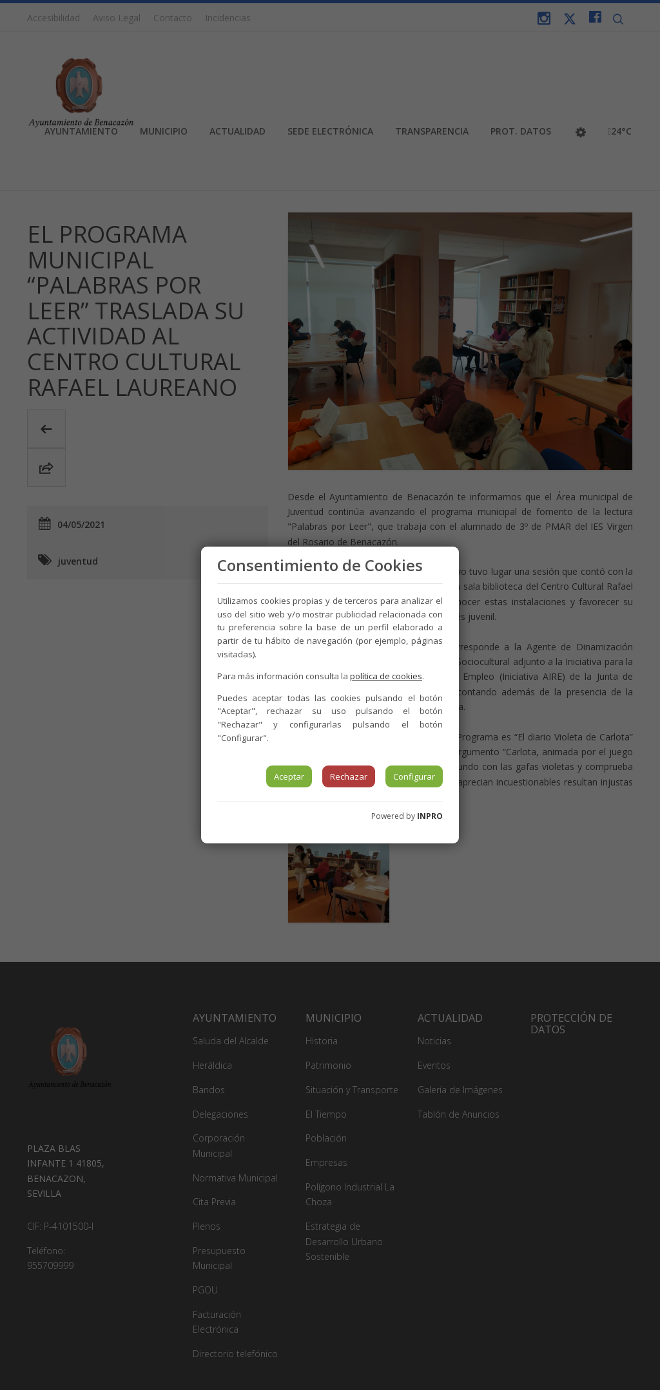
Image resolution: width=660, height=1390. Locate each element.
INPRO (430, 816)
